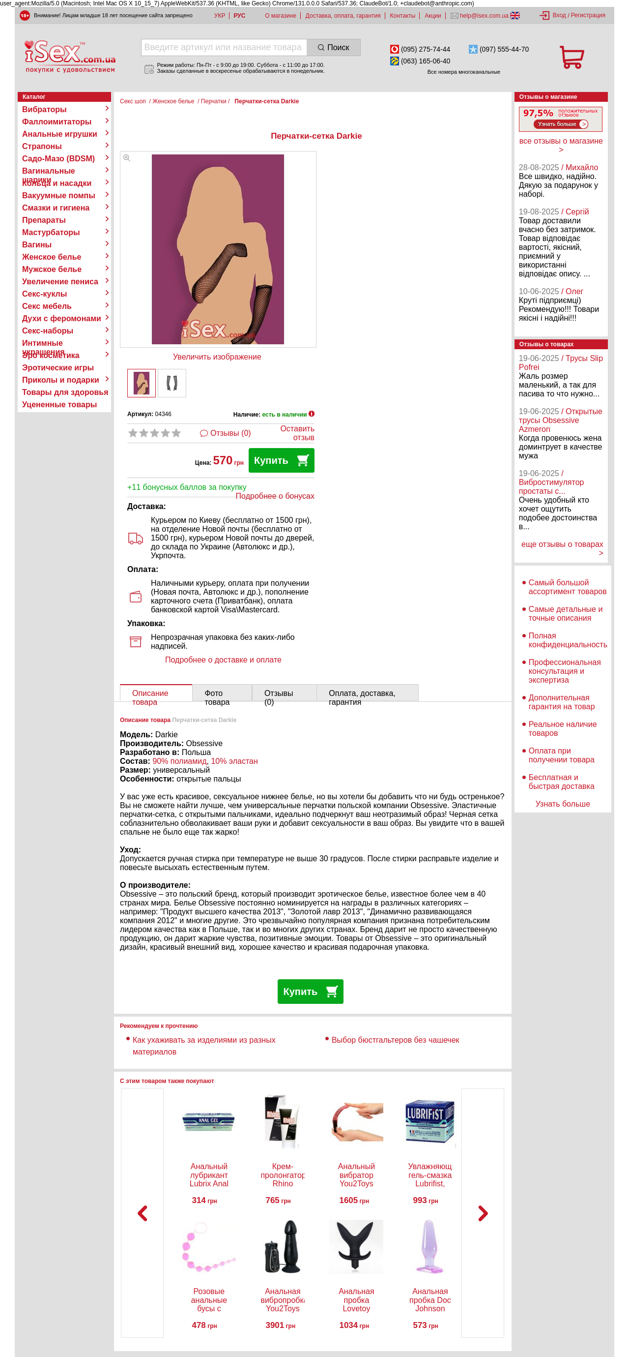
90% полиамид (179, 761)
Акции (433, 15)
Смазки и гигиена (55, 208)
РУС (239, 15)
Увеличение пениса (60, 281)
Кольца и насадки (56, 183)
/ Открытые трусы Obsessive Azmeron (560, 420)
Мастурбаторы (51, 232)
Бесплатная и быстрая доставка (562, 781)
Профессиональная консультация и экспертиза (565, 671)
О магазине (280, 15)
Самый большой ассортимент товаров (568, 587)
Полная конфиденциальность (568, 640)
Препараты (44, 220)
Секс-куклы (44, 294)
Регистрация (588, 15)
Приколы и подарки (60, 380)
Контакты (403, 15)
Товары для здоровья (65, 392)
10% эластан (234, 761)
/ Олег (572, 291)
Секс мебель (47, 306)
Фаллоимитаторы (57, 122)
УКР (220, 15)
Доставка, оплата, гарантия (343, 15)
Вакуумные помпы (58, 195)
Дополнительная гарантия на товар (562, 702)
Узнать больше (563, 804)
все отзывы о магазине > (561, 145)
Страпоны (42, 146)
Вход (559, 15)
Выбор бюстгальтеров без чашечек (395, 1040)
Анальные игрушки (59, 134)
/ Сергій (575, 212)
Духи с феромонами (61, 318)
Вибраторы (44, 109)
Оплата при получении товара (562, 755)
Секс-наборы (47, 331)
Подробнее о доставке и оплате (223, 660)
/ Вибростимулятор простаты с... (551, 482)
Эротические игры (58, 367)
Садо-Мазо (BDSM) (58, 158)
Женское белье (52, 257)
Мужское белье (52, 269)
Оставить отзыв (297, 433)
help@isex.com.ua (484, 15)
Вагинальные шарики (48, 171)
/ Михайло (579, 167)
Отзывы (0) (230, 433)
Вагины (37, 245)
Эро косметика (51, 355)
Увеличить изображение (217, 357)
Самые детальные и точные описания (566, 613)
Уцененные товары (59, 404)
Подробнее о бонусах (275, 496)
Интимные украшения (43, 343)
